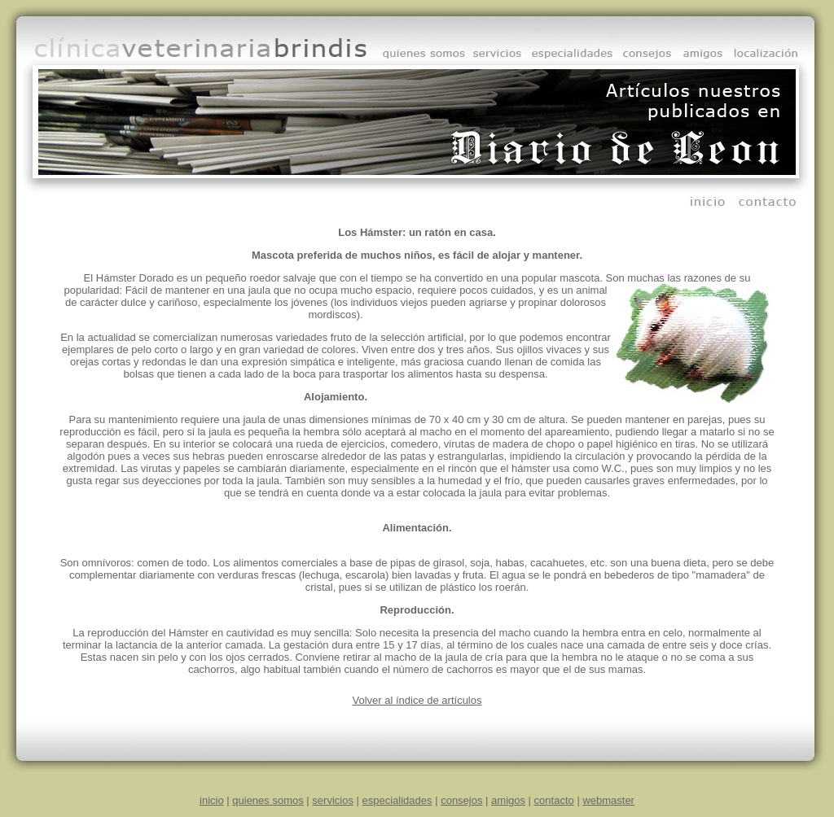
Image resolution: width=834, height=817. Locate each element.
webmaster (608, 800)
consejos (461, 800)
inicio (212, 800)
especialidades (397, 800)
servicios (332, 800)
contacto (554, 800)
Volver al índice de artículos (417, 700)
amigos (508, 800)
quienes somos (267, 800)
